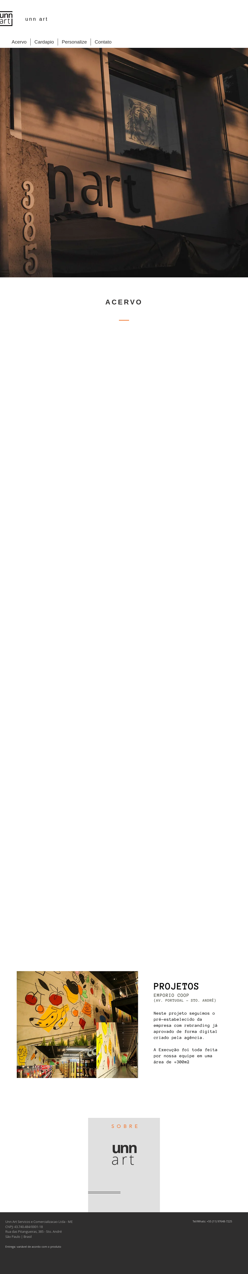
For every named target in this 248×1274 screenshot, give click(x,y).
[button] (124, 1027)
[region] (124, 1165)
